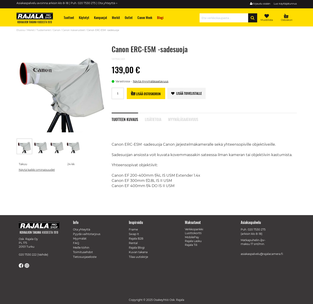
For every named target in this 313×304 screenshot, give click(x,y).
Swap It (134, 234)
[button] (41, 146)
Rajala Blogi (137, 247)
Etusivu (20, 30)
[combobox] (225, 17)
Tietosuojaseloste (84, 257)
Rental (133, 243)
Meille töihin (81, 247)
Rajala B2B (136, 238)
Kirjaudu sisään (261, 3)
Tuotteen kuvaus (125, 119)
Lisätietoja (153, 119)
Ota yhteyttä (81, 229)
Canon (56, 30)
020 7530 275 (257, 229)
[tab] (128, 117)
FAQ (76, 243)
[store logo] (36, 18)
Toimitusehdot (83, 252)
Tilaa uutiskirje (138, 257)
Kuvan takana (138, 252)
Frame (133, 229)
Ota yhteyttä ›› (108, 3)
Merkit (31, 30)
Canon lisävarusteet (73, 30)
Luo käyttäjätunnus (285, 3)
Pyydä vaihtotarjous (86, 234)
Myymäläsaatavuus (183, 119)
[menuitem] (68, 18)
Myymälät (80, 238)
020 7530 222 (28, 254)
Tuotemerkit (44, 30)
